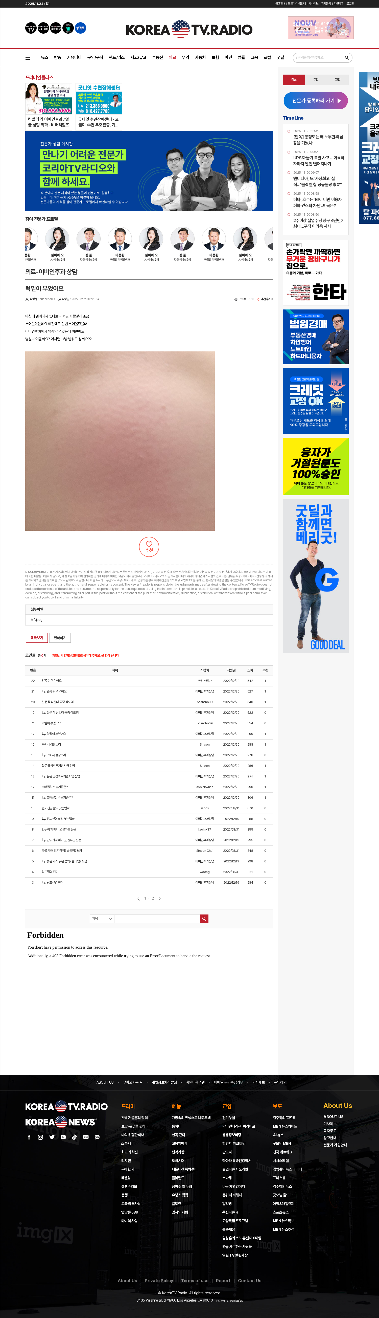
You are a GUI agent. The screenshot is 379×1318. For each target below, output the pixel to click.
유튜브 (63, 1137)
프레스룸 (279, 1178)
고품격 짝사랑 (131, 1203)
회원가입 (338, 3)
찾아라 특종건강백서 (236, 1160)
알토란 (176, 1203)
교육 (254, 57)
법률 (241, 57)
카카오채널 (97, 1137)
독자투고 (330, 1131)
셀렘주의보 (129, 1186)
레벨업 (126, 1178)
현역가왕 (178, 1152)
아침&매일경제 (283, 1203)
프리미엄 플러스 (39, 77)
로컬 (267, 57)
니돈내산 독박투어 (185, 1169)
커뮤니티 (74, 57)
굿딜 (280, 57)
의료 (172, 57)
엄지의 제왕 (180, 1212)
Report (223, 1280)
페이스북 (29, 1137)
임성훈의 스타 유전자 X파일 (241, 1238)
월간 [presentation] (337, 79)
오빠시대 (178, 1160)
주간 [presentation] (316, 79)
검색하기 (347, 57)
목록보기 (37, 638)
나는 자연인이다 (233, 1186)
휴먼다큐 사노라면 (235, 1169)
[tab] (294, 80)
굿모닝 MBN (282, 1143)
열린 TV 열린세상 (235, 1255)
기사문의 (326, 3)
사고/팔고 (139, 57)
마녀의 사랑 (129, 1221)
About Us (127, 1280)
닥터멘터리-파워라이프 (238, 1126)
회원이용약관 (195, 1082)
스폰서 (126, 1143)
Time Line (293, 118)
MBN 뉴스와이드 (285, 1126)
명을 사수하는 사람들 (237, 1246)
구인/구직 (95, 57)
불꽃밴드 (178, 1178)
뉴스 (44, 57)
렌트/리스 (117, 57)
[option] (64, 246)
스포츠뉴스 (281, 1212)
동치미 (176, 1126)
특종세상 (228, 1229)
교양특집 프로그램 (235, 1221)
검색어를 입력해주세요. (310, 57)
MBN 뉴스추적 (283, 1229)
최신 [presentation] (294, 79)
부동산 (157, 57)
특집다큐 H (230, 1212)
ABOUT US (105, 1082)
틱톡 (74, 1137)
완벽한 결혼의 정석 (134, 1117)
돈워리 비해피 (232, 1195)
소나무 (227, 1178)
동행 (124, 1195)
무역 (185, 57)
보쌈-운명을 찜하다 (135, 1126)
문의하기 (280, 1082)
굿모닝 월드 (281, 1195)
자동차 (200, 57)
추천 (149, 547)
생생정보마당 (231, 1135)
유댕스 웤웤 (180, 1195)
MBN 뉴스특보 (283, 1221)
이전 (138, 899)
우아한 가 (127, 1169)
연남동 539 (129, 1212)
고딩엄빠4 (179, 1143)
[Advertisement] (316, 689)
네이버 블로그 (86, 1137)
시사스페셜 (281, 1160)
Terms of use (194, 1280)
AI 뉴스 (278, 1135)
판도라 (227, 1152)
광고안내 (280, 3)
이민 (228, 57)
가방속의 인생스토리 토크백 (191, 1117)
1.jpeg (36, 620)
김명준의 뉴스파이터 (287, 1169)
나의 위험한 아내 (133, 1135)
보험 (215, 57)
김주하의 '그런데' (285, 1117)
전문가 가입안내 (296, 3)
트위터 (52, 1137)
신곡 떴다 (178, 1135)
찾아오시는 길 (133, 1082)
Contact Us (250, 1280)
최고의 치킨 (129, 1152)
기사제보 (313, 3)
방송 (57, 57)
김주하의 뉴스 (282, 1186)
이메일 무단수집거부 (228, 1082)
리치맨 (126, 1160)
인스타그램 (40, 1137)
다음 (159, 899)
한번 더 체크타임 (234, 1143)
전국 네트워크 (282, 1152)
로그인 (350, 3)
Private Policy (159, 1280)
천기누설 (228, 1117)
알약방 (227, 1203)
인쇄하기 (60, 638)
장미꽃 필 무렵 (182, 1186)
